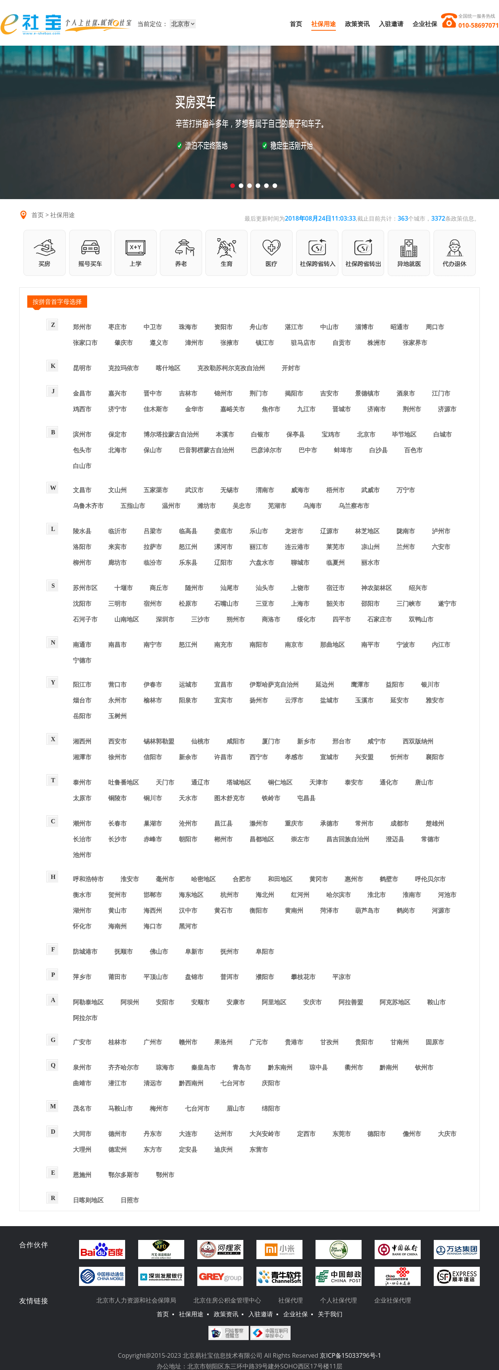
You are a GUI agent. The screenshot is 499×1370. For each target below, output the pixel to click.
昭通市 (399, 327)
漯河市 (223, 546)
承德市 (329, 823)
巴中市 (308, 450)
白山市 (82, 466)
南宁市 (153, 644)
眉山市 (235, 1108)
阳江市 (82, 684)
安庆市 (312, 1002)
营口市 (117, 684)
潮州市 (82, 823)
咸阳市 (235, 741)
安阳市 (165, 1002)
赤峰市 (153, 839)
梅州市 (159, 1108)
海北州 (265, 894)
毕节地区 (404, 434)
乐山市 (259, 531)
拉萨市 (153, 546)
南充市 (223, 644)
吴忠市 (242, 505)
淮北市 (376, 894)
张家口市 (85, 342)
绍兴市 (418, 588)
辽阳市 (223, 562)
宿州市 (153, 603)
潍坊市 (206, 505)
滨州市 (82, 434)
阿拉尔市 (85, 1018)
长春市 (117, 823)
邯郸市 (153, 894)
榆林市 (153, 700)
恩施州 (82, 1175)
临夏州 (335, 562)
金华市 (194, 409)
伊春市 (153, 684)
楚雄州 (435, 823)
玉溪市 (364, 700)
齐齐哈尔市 (123, 1067)
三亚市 (265, 603)
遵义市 (159, 342)
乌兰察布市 (354, 505)
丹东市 (153, 1133)
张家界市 (415, 342)
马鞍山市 (120, 1108)
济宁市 (117, 409)
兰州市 (406, 546)
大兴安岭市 (265, 1133)
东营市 (259, 1149)
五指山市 (133, 505)
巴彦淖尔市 (266, 450)
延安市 (399, 700)
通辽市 (200, 782)
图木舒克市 (229, 798)
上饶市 (300, 588)
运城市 (188, 684)
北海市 (117, 450)
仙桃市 (200, 741)
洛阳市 (82, 546)
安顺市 (200, 1002)
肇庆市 (123, 342)
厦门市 (271, 741)
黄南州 (294, 910)
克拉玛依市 (123, 368)
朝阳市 (188, 839)
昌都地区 (262, 839)
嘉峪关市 (232, 409)
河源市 (441, 910)
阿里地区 (274, 1002)
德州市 (117, 1133)
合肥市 (242, 879)
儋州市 (412, 1133)
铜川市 (153, 798)
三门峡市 (409, 603)
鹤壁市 (389, 879)
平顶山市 (156, 977)
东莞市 (341, 1133)
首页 (296, 24)
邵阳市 (370, 603)
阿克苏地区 (395, 1002)
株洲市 (376, 342)
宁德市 (82, 660)
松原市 (188, 603)
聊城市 (300, 562)
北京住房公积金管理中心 (227, 1300)
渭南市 (265, 490)
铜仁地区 (280, 782)
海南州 (117, 926)
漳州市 (194, 342)
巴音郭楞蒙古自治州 (206, 450)
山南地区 (126, 619)
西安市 (117, 741)
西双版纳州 (418, 741)
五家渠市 (156, 490)
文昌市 (82, 490)
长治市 (82, 839)
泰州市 (82, 782)
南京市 (294, 644)
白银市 (260, 434)
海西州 (153, 910)
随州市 (194, 588)
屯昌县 (306, 798)
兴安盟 (364, 757)
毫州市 (165, 879)
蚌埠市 (343, 450)
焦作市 (271, 409)
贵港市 (294, 1042)
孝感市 (294, 757)
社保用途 (323, 24)
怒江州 (188, 546)
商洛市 (271, 619)
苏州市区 (85, 588)
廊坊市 (117, 562)
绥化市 (306, 619)
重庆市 (294, 823)
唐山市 (424, 782)
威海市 (300, 490)
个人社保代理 (338, 1300)
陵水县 (82, 531)
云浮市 (294, 700)
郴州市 (223, 839)
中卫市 (153, 327)
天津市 (318, 782)
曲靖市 (82, 1083)
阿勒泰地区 (88, 1002)
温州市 (171, 505)
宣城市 (329, 757)
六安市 (441, 546)
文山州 (117, 490)
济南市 (376, 409)
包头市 (82, 450)
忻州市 (399, 757)
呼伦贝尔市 (430, 879)
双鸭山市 (421, 619)
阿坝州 (130, 1002)
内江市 (441, 644)
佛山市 (159, 951)
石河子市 (85, 619)
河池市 (447, 894)
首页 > (40, 215)
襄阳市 (435, 757)
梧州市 (335, 490)
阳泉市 (188, 700)
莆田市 (117, 977)
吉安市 (329, 393)
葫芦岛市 (367, 910)
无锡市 (229, 490)
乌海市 (312, 505)
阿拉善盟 (351, 1002)
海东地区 (191, 894)
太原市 (82, 798)
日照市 (130, 1200)
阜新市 (194, 951)
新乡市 (306, 741)
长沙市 (117, 839)
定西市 (306, 1133)
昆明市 (82, 368)
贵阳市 (364, 1042)
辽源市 (329, 531)
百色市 (413, 450)
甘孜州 (329, 1042)
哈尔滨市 (338, 894)
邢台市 (341, 741)
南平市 (370, 644)
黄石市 (223, 910)
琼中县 (318, 1067)
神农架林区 (376, 588)
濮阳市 (265, 977)
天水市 (188, 798)
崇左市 (300, 839)
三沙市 (200, 619)
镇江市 (265, 342)
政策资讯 (357, 24)
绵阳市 (271, 1108)
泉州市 (82, 1067)
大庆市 (447, 1133)
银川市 (430, 684)
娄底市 (223, 531)
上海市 (300, 603)
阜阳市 (265, 951)
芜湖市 (277, 505)
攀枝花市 (303, 977)
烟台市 (82, 700)
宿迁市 (335, 588)
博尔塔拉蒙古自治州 (171, 434)
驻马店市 (303, 342)
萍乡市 (82, 977)
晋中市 (153, 393)
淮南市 (412, 894)
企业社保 (425, 24)
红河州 (300, 894)
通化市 (389, 782)
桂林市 (117, 1042)
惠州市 (354, 879)
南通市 (82, 644)
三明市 (117, 603)
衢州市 (354, 1067)
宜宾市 (223, 700)
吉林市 (188, 393)
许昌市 (223, 757)
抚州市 (229, 951)
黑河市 (188, 926)
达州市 (223, 1133)
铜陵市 (117, 798)
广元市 (259, 1042)
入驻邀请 (391, 24)
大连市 (188, 1133)
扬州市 (259, 700)
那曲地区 (332, 644)
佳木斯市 (156, 409)
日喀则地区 (88, 1200)
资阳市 (223, 327)
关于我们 (330, 1314)
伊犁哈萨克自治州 (274, 684)
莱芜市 (335, 546)
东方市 (153, 1149)
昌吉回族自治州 (347, 839)
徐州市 (117, 757)
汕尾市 (229, 588)
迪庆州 (223, 1149)
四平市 (341, 619)
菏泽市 (329, 910)
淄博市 (364, 327)
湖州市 (82, 910)
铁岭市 (271, 798)
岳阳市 (82, 716)
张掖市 (229, 342)
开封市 (291, 368)
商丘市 (159, 588)
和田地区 (280, 879)
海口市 (153, 926)
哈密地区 (203, 879)
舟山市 (259, 327)
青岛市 (242, 1067)
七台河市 (232, 1083)
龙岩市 (294, 531)
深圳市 (165, 619)
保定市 (117, 434)
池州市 (82, 855)
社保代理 (290, 1300)
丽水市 (370, 562)
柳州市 (82, 562)
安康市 (235, 1002)
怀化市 (82, 926)
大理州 (82, 1149)
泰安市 (354, 782)
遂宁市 (447, 603)
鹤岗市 (406, 910)
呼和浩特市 (88, 879)
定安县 (188, 1149)
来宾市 (117, 546)
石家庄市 (379, 619)
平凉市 (341, 977)
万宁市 (406, 490)
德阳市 (376, 1133)
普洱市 (229, 977)
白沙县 (378, 450)
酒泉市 (406, 393)
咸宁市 (376, 741)
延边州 (325, 684)
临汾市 (153, 562)
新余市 (188, 757)
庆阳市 (271, 1083)
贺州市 (117, 894)
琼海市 (165, 1067)
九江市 (306, 409)
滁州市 (259, 823)
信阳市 (153, 757)
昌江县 (223, 823)
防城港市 (85, 951)
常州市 (364, 823)
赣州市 (188, 1042)
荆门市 (259, 393)
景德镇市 (367, 393)
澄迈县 (395, 839)
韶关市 (335, 603)
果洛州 (223, 1042)
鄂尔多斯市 (123, 1175)
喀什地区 (168, 368)
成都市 (399, 823)
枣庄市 (117, 327)
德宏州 (117, 1149)
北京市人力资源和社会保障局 (136, 1300)
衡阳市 (259, 910)
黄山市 (117, 910)
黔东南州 (280, 1067)
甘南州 (399, 1042)
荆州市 (412, 409)
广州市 (153, 1042)
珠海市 (188, 327)
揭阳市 (294, 393)
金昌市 (82, 393)
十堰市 (123, 588)
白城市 (442, 434)
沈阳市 (82, 603)
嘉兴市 (117, 393)
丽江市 (259, 546)
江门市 (441, 393)
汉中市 (188, 910)
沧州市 (188, 823)
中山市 (329, 327)
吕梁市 (153, 531)
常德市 (430, 839)
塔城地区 (238, 782)
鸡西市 (82, 409)
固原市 (435, 1042)
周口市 (435, 327)
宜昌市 (223, 684)
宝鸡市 (331, 434)
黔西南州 (191, 1083)
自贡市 (341, 342)
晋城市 (341, 409)
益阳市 (395, 684)
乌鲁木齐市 (88, 505)
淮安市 (130, 879)
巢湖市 (153, 823)
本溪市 (225, 434)
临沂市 (117, 531)
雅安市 (435, 700)
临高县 (188, 531)
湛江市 (294, 327)
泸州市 (441, 531)
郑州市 (82, 327)
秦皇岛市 (203, 1067)
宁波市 (406, 644)
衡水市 (82, 894)
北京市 (366, 434)
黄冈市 (318, 879)
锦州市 (223, 393)
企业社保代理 (392, 1300)
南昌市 (117, 644)
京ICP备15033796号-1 (350, 1355)
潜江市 (117, 1083)
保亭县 (295, 434)
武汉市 (194, 490)
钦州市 (424, 1067)
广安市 (82, 1042)
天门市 (165, 782)
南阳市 (259, 644)
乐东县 (188, 562)
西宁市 (259, 757)
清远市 (153, 1083)
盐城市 (329, 700)
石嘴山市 (226, 603)
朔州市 (235, 619)
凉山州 (370, 546)
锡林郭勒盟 (159, 741)
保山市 (153, 450)
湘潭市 (82, 757)
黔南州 (389, 1067)
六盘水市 (262, 562)
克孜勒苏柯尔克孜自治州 (231, 368)
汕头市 (265, 588)
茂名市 (82, 1108)
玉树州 (117, 716)
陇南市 (406, 531)
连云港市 (297, 546)
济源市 (447, 409)
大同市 (82, 1133)
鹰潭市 (360, 684)
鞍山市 (436, 1002)
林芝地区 (367, 531)
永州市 (117, 700)
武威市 (370, 490)
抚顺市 (123, 951)
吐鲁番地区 (123, 782)
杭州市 (229, 894)
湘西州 (82, 741)
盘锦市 (194, 977)
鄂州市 (165, 1175)
